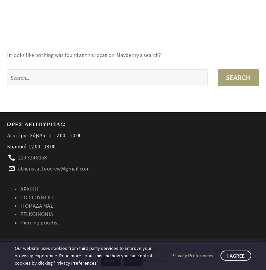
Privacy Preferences (192, 255)
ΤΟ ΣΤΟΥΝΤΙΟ (36, 197)
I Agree (236, 256)
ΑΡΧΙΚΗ (29, 189)
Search (238, 77)
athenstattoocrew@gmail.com (54, 168)
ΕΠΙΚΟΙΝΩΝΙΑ (36, 214)
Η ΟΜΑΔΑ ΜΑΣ (36, 205)
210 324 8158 (32, 157)
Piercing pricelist (40, 222)
